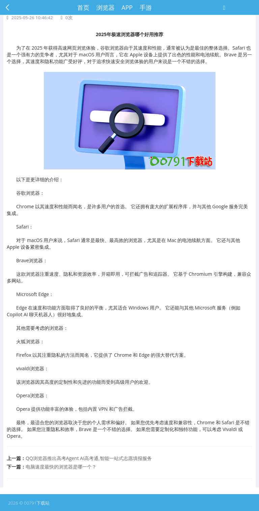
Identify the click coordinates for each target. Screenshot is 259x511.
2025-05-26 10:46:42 (32, 18)
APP (127, 7)
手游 (146, 7)
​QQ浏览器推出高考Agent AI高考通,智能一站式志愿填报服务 (89, 458)
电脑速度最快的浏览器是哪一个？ (61, 466)
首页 (83, 7)
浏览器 (105, 7)
